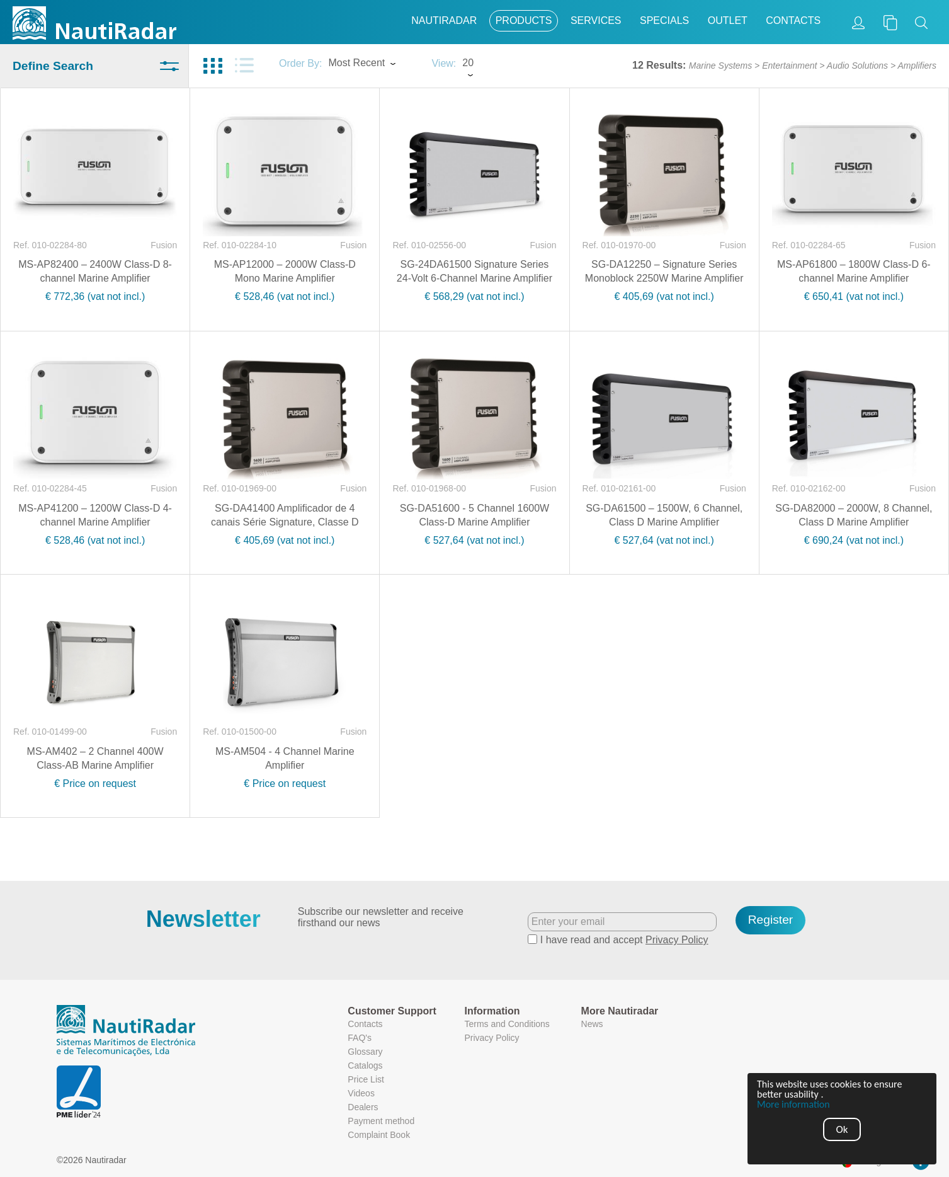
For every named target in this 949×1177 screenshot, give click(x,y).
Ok (842, 1129)
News (592, 1024)
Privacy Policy (676, 939)
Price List (366, 1079)
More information (793, 1104)
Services (596, 20)
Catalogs (365, 1065)
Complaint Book (379, 1135)
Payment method (381, 1121)
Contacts (793, 20)
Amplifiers (917, 65)
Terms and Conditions (506, 1024)
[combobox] (373, 64)
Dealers (363, 1107)
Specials (664, 20)
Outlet (727, 20)
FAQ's (360, 1038)
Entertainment (789, 65)
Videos (361, 1093)
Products (524, 20)
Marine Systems (720, 65)
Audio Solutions (857, 65)
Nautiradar (444, 20)
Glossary (365, 1052)
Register (770, 919)
